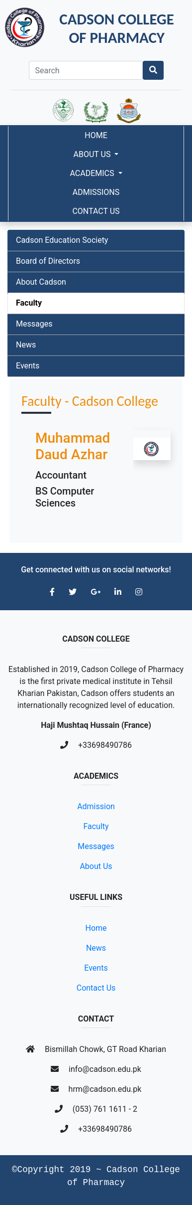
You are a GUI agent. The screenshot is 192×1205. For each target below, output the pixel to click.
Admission (96, 806)
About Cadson (41, 282)
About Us (93, 154)
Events (27, 365)
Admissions (96, 192)
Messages (34, 324)
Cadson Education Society (62, 240)
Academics (93, 173)
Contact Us (95, 211)
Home (96, 135)
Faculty (29, 303)
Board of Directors (48, 261)
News (26, 344)
